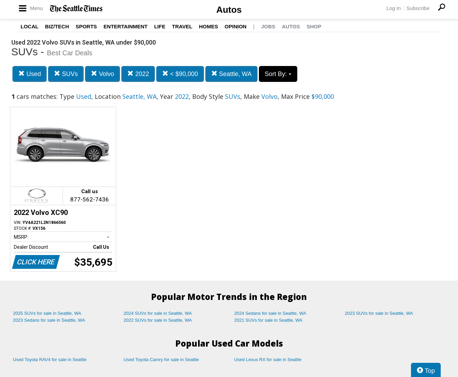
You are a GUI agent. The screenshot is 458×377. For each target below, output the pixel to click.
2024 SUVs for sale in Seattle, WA (158, 313)
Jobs (268, 26)
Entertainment (126, 26)
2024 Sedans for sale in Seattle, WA (270, 313)
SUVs (66, 73)
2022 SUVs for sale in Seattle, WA (158, 320)
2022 (138, 73)
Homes (208, 26)
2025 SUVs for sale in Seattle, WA (47, 313)
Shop (314, 26)
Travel (182, 26)
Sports (86, 26)
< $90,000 (180, 73)
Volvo (102, 73)
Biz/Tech (57, 26)
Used (29, 73)
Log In (393, 8)
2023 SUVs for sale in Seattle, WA (379, 313)
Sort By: (278, 73)
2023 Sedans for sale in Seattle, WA (49, 320)
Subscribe (418, 8)
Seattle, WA (231, 73)
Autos (229, 9)
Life (160, 26)
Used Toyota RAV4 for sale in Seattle (50, 359)
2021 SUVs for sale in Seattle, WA (268, 320)
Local (30, 26)
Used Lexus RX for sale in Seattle (267, 359)
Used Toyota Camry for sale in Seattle (161, 359)
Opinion (235, 26)
